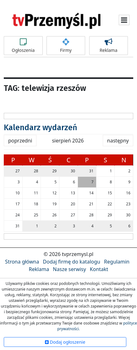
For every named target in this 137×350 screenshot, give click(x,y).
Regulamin (116, 261)
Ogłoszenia (23, 45)
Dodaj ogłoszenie (65, 342)
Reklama (108, 45)
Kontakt (99, 269)
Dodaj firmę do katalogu (71, 261)
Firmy (66, 45)
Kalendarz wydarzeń (40, 127)
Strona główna (22, 261)
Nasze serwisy (69, 269)
